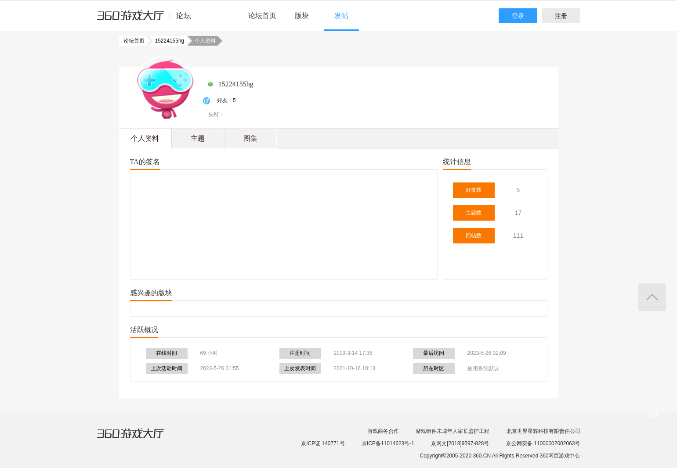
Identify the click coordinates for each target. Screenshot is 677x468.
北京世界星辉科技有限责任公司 (543, 431)
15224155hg (167, 41)
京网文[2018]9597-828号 (460, 443)
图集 (250, 138)
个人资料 (145, 138)
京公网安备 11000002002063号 (543, 443)
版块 (302, 15)
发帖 (341, 15)
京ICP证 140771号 (322, 443)
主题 (198, 138)
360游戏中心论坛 (148, 19)
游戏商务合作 (383, 431)
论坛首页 (262, 15)
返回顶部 (652, 297)
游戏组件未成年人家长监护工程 (452, 431)
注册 (561, 15)
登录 (518, 15)
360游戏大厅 (139, 439)
